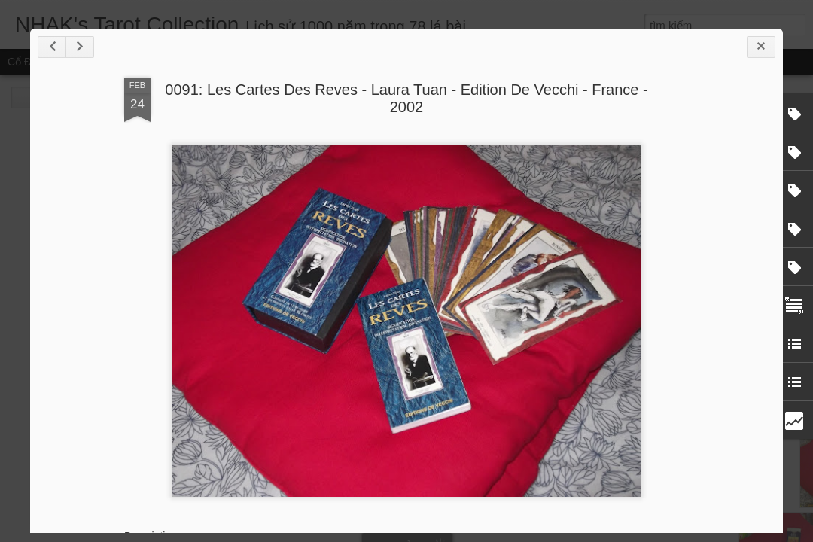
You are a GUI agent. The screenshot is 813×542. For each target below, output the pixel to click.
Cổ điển (27, 62)
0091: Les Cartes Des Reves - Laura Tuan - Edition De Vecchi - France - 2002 (406, 98)
